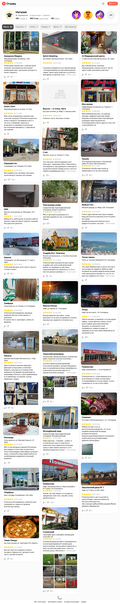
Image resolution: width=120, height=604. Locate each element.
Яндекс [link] (44, 602)
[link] (9, 3)
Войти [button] (112, 4)
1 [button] (11, 77)
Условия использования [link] (71, 602)
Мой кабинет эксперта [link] (55, 602)
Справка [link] (83, 602)
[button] (103, 3)
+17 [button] (111, 15)
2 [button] (44, 79)
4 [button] (83, 175)
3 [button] (5, 180)
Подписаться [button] (22, 15)
